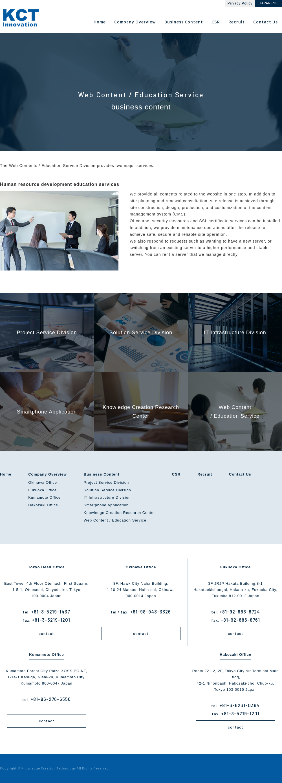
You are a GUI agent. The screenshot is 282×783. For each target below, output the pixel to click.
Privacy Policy (240, 3)
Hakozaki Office (43, 505)
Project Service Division (106, 482)
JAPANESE (268, 3)
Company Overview (47, 474)
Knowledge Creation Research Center (119, 513)
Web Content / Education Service (115, 520)
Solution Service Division (107, 490)
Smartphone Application (106, 505)
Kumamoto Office (44, 497)
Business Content (102, 474)
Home (5, 474)
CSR (176, 474)
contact (46, 633)
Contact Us (240, 474)
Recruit (204, 474)
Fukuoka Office (42, 490)
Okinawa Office (42, 482)
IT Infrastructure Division (107, 497)
